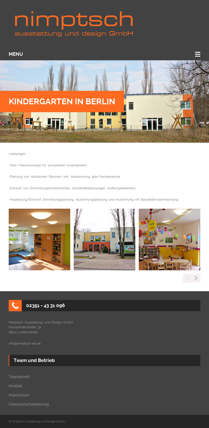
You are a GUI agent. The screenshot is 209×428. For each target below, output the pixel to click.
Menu (16, 54)
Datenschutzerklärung (29, 404)
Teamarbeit (19, 377)
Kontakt (15, 386)
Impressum (19, 395)
